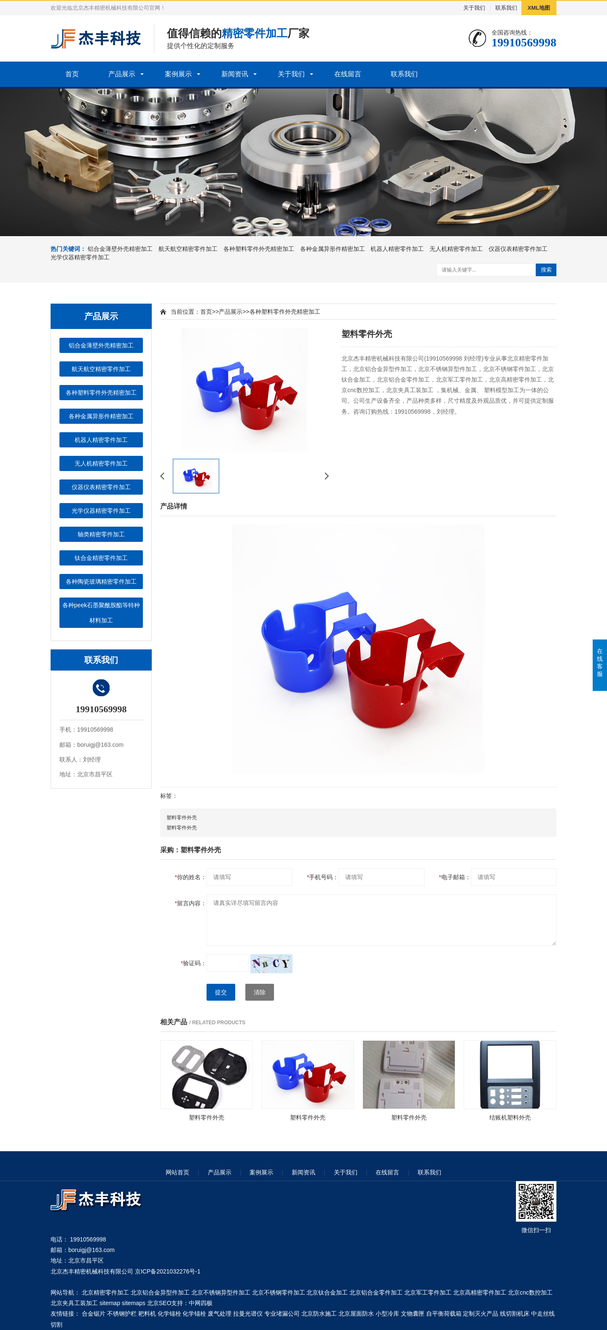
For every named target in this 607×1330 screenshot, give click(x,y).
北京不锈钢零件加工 (278, 1292)
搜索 (546, 270)
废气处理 (219, 1313)
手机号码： (322, 877)
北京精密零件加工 (105, 1292)
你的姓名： (191, 877)
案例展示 (178, 74)
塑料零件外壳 (182, 818)
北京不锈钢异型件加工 (220, 1292)
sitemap (109, 1303)
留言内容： (191, 903)
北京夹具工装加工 (74, 1303)
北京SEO (159, 1303)
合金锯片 (93, 1313)
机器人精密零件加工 (397, 248)
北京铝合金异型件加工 (160, 1292)
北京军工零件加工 (427, 1292)
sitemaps (133, 1303)
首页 (72, 74)
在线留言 (347, 74)
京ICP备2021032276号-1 (168, 1271)
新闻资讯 (234, 74)
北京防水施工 (319, 1313)
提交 (221, 992)
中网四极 (200, 1303)
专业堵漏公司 (282, 1313)
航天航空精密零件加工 (188, 248)
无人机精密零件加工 (456, 248)
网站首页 (177, 1172)
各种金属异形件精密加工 (332, 248)
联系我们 (506, 8)
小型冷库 (387, 1313)
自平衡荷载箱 (444, 1313)
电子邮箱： (454, 877)
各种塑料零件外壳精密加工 (258, 248)
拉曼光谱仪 (248, 1313)
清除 (260, 992)
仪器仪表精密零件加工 (518, 248)
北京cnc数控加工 (530, 1292)
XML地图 (539, 8)
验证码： (194, 963)
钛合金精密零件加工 (101, 558)
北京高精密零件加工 (479, 1292)
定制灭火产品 (480, 1313)
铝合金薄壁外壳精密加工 (120, 248)
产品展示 (121, 74)
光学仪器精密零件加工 (80, 257)
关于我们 (474, 8)
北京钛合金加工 (327, 1292)
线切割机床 (514, 1313)
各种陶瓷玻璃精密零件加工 (101, 581)
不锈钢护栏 (122, 1313)
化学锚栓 (169, 1313)
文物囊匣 (412, 1313)
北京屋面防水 (356, 1313)
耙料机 (147, 1313)
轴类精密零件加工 (101, 534)
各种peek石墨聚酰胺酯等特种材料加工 (101, 613)
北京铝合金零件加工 (376, 1292)
